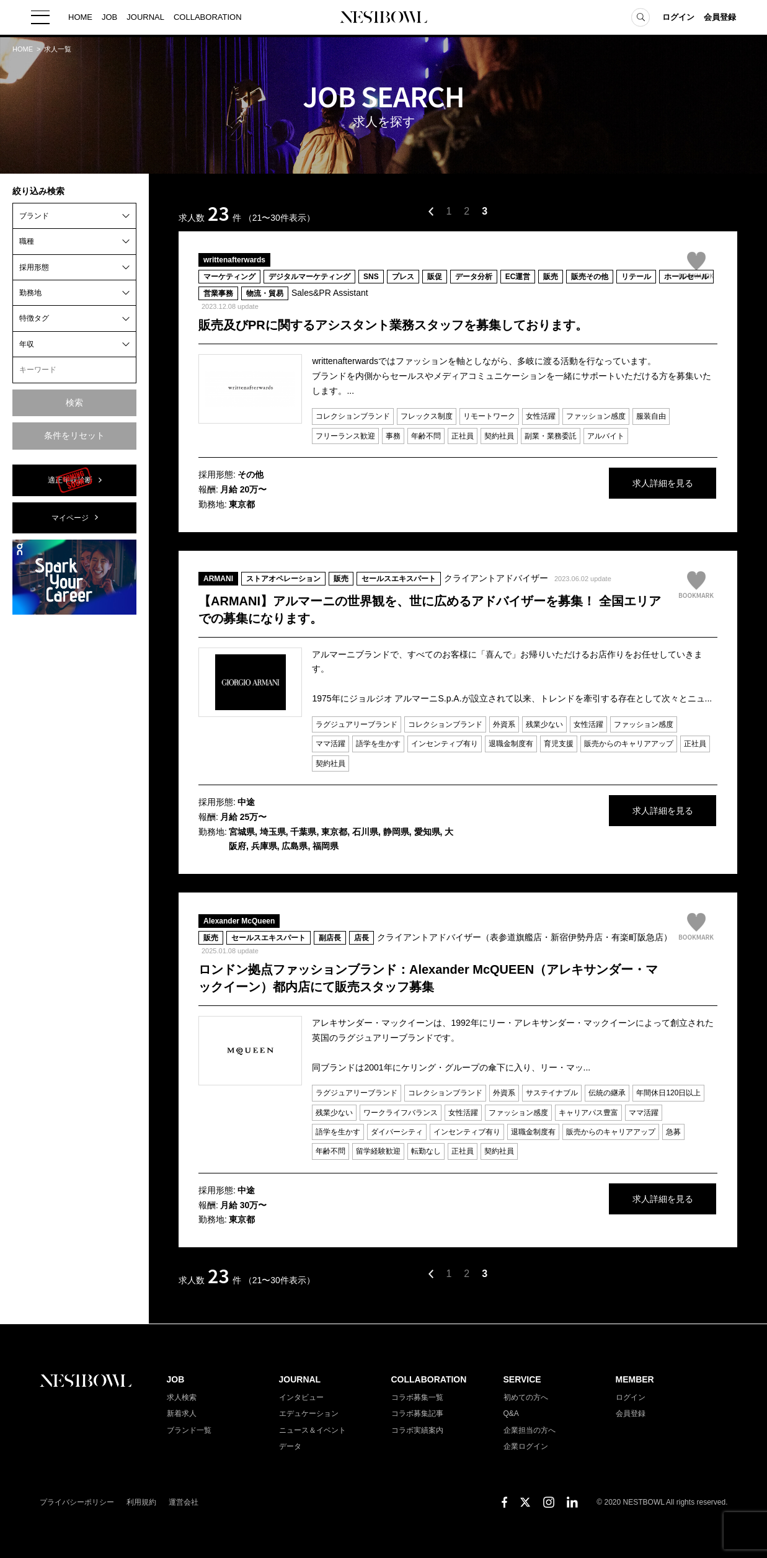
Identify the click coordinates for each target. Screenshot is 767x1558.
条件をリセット (74, 435)
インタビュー (301, 1397)
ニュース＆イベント (312, 1430)
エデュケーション (309, 1413)
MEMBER (635, 1379)
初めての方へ (525, 1397)
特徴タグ (34, 318)
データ (290, 1446)
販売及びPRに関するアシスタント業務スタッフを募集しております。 (393, 325)
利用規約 (141, 1502)
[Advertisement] (74, 811)
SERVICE (522, 1379)
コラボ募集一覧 (417, 1397)
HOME (80, 18)
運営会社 (183, 1502)
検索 (74, 402)
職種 (26, 241)
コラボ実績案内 (417, 1430)
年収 (26, 344)
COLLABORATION (208, 18)
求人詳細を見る (624, 484)
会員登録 (720, 18)
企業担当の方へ (529, 1430)
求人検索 (182, 1397)
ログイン (678, 18)
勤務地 (30, 292)
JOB (109, 18)
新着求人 (182, 1413)
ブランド (34, 215)
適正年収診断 (70, 480)
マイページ (70, 518)
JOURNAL (145, 18)
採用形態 (34, 267)
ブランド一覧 (189, 1430)
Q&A (511, 1413)
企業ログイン (525, 1446)
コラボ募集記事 (417, 1413)
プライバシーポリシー (77, 1502)
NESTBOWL (383, 18)
